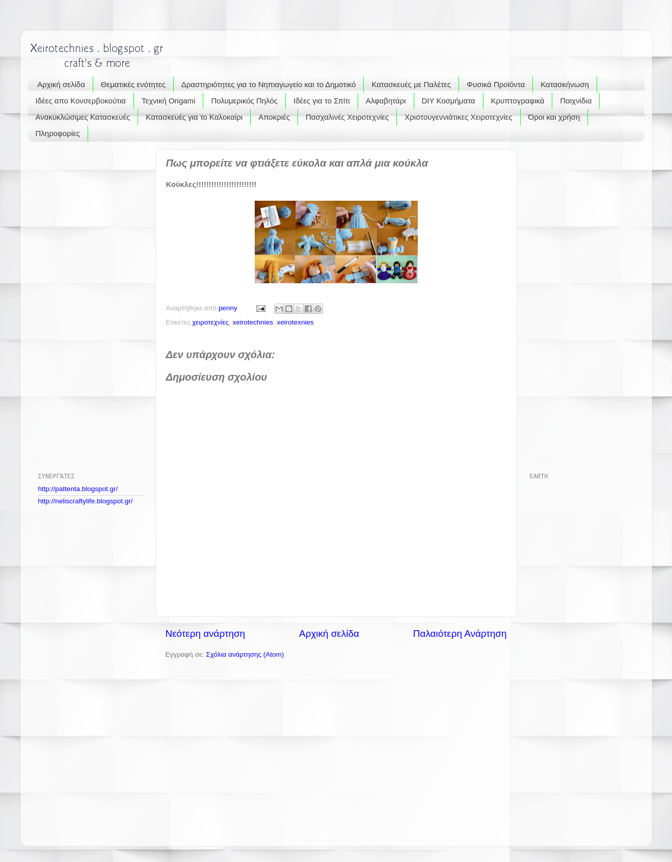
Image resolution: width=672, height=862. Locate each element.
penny (229, 308)
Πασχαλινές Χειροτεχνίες (347, 117)
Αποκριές (274, 117)
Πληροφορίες (58, 133)
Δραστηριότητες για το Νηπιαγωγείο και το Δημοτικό (268, 84)
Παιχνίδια (576, 100)
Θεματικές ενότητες (133, 84)
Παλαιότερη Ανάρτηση (460, 633)
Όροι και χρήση (554, 117)
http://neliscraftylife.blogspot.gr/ (85, 501)
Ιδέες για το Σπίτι (321, 100)
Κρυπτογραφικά (518, 100)
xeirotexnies (295, 322)
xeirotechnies (253, 322)
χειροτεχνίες (210, 322)
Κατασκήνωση (565, 84)
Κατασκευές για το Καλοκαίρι (194, 117)
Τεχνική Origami (168, 100)
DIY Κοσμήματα (448, 100)
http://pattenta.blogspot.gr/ (78, 489)
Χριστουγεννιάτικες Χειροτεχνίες (458, 117)
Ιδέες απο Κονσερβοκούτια (81, 100)
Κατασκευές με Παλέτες (411, 84)
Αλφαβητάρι (386, 100)
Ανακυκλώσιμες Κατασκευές (83, 117)
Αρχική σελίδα (61, 84)
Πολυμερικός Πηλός (244, 100)
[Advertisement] (79, 302)
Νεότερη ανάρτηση (206, 633)
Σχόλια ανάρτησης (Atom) (245, 654)
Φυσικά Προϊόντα (496, 84)
